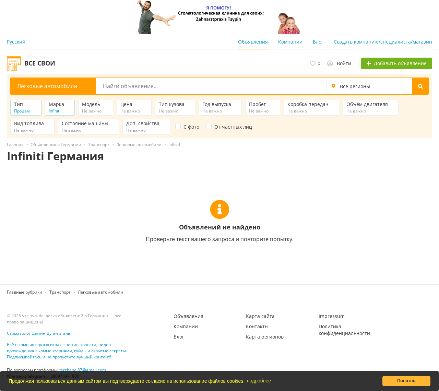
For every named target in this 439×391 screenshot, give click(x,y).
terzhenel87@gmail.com (82, 370)
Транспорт (60, 292)
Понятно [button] (406, 380)
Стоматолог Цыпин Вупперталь (38, 333)
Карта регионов (265, 336)
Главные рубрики (24, 292)
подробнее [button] (259, 380)
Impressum (332, 316)
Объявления (253, 41)
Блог (318, 41)
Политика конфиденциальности (344, 329)
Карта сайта (260, 316)
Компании (290, 41)
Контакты (257, 326)
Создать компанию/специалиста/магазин (383, 41)
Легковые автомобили (100, 292)
